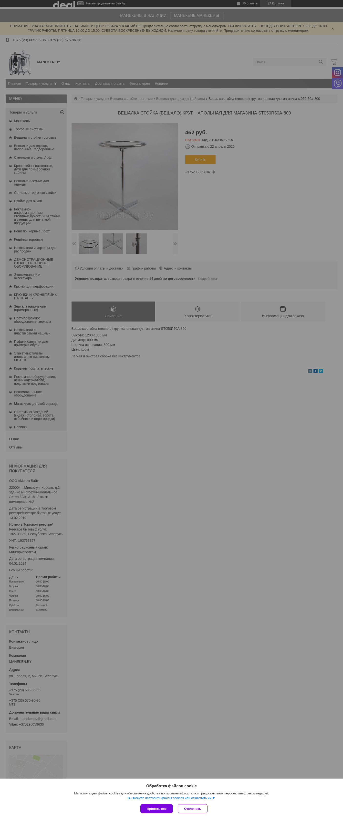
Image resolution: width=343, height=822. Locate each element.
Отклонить (192, 809)
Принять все (156, 809)
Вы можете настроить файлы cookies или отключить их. (170, 798)
